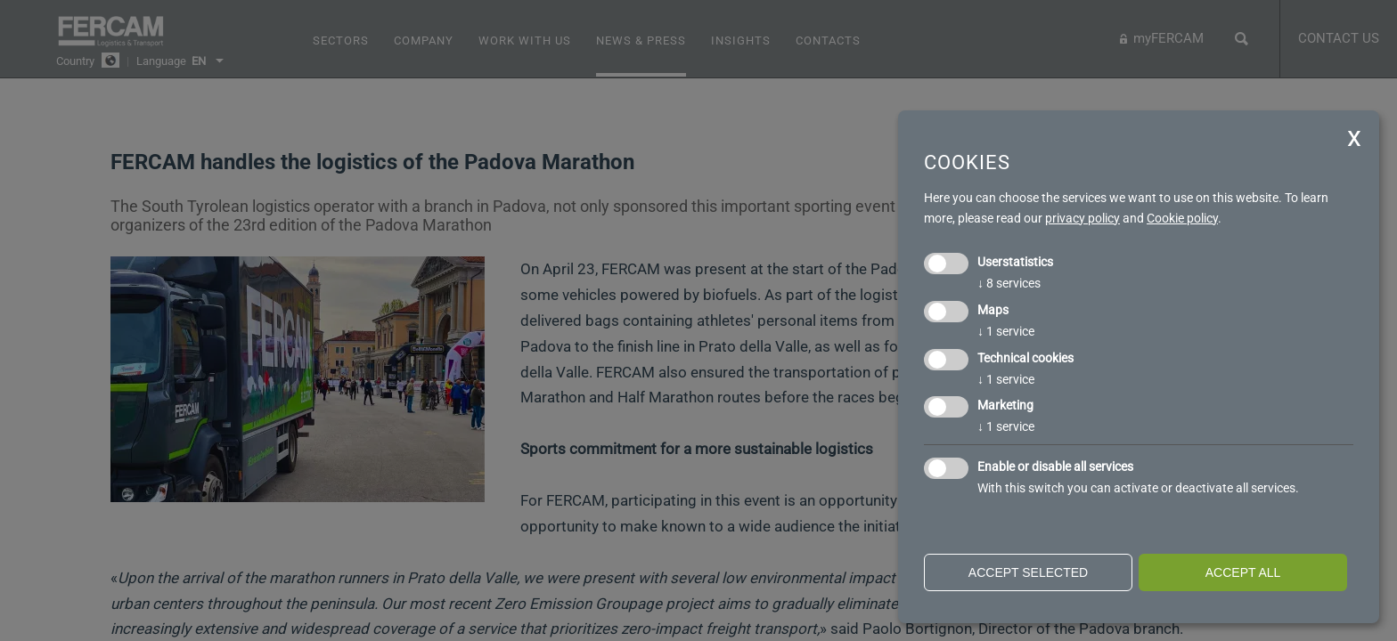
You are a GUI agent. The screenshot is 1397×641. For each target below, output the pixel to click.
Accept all (1243, 572)
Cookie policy (1182, 218)
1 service (1005, 331)
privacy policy (1082, 218)
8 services (1009, 283)
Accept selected (1028, 572)
